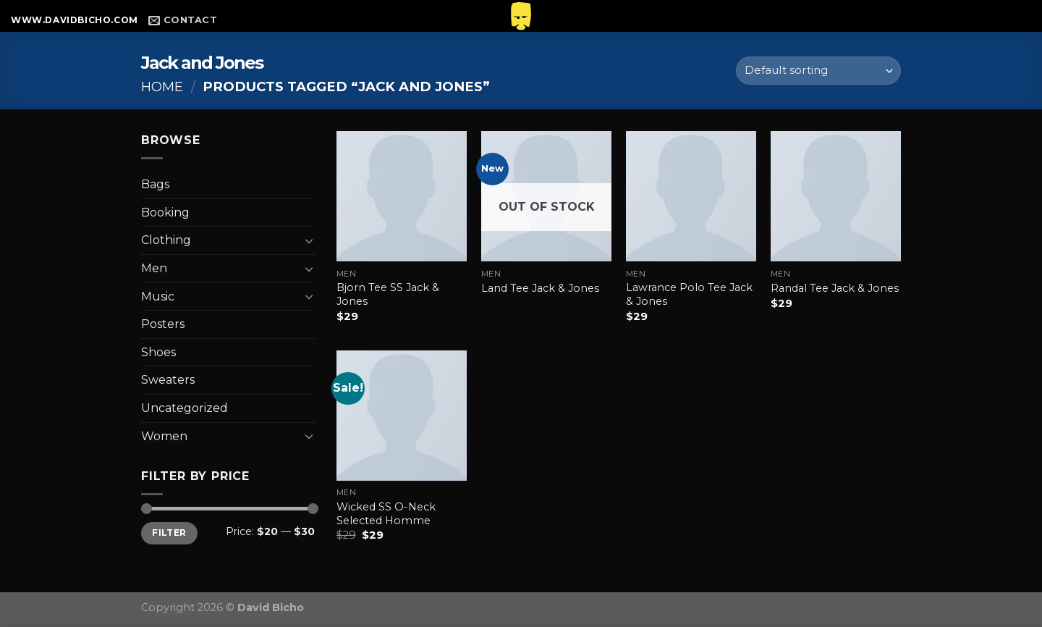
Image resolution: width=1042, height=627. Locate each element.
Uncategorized (184, 408)
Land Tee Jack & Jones (540, 288)
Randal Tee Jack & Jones (835, 288)
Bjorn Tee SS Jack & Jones (387, 294)
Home (162, 86)
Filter (169, 532)
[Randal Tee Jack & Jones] (836, 196)
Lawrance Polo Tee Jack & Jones (689, 294)
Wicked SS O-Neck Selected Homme (386, 513)
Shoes (158, 352)
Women (164, 436)
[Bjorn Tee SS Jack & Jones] (401, 196)
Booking (165, 212)
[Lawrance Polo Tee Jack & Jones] (691, 196)
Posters (163, 324)
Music (157, 296)
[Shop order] (818, 70)
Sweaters (168, 380)
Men (154, 268)
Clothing (166, 240)
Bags (155, 184)
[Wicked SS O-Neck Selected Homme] (401, 415)
